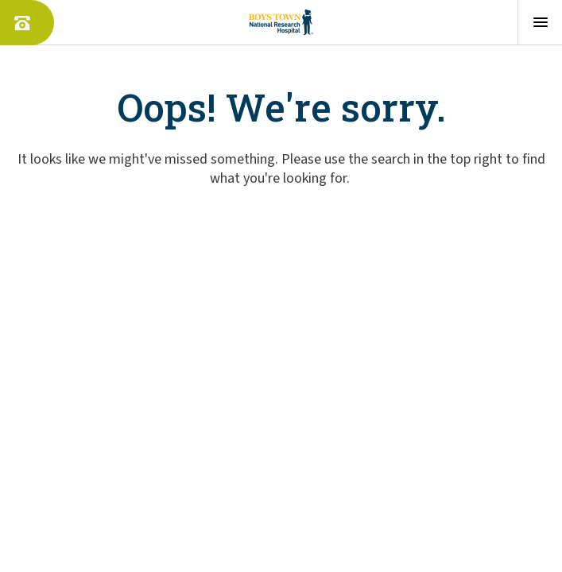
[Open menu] (539, 22)
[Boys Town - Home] (281, 22)
